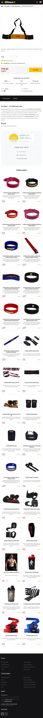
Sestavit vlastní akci (28, 664)
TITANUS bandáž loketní (11, 445)
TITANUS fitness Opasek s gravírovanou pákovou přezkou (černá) (31, 320)
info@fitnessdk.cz (21, 155)
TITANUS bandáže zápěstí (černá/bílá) (31, 603)
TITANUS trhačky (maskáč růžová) (11, 382)
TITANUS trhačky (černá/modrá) (32, 350)
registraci (11, 83)
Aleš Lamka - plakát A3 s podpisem (11, 572)
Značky (2, 669)
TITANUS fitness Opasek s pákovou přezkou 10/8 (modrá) (11, 351)
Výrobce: (3, 88)
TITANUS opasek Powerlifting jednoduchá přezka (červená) (11, 225)
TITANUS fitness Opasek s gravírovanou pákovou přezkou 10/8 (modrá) (11, 288)
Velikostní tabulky (27, 662)
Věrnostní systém (4, 666)
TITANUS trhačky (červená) (11, 635)
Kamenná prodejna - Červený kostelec (9, 704)
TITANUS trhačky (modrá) (31, 635)
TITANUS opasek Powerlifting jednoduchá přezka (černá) (31, 193)
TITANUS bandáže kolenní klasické (11, 509)
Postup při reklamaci (28, 679)
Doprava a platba (27, 677)
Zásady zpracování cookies (29, 684)
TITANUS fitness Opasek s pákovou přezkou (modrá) (11, 478)
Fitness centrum (27, 669)
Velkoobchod (4, 684)
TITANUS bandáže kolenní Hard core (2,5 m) (11, 415)
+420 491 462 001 (21, 151)
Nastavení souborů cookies (29, 686)
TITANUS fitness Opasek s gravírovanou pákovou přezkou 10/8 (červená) (11, 320)
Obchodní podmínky (5, 677)
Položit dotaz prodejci (27, 91)
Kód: (22, 88)
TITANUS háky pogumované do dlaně (32, 509)
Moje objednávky (4, 662)
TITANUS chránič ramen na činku (32, 382)
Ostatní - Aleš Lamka (15, 6)
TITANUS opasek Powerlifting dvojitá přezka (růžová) (11, 193)
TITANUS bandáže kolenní (31, 414)
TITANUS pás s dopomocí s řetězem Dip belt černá (32, 446)
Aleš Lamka (6, 6)
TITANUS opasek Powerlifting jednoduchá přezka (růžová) (31, 225)
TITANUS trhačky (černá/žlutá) (31, 477)
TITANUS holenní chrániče (31, 540)
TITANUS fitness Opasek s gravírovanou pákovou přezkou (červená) (31, 256)
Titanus (6, 88)
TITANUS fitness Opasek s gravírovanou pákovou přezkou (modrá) (11, 256)
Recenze (15, 98)
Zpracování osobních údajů (29, 682)
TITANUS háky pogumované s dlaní (11, 540)
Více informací (6, 98)
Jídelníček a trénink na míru (29, 666)
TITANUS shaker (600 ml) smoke (11, 603)
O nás (2, 679)
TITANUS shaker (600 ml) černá (32, 572)
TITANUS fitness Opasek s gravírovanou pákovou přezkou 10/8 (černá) (31, 288)
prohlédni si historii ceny (35, 83)
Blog (2, 686)
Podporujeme (4, 682)
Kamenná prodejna (5, 664)
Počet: (2, 56)
